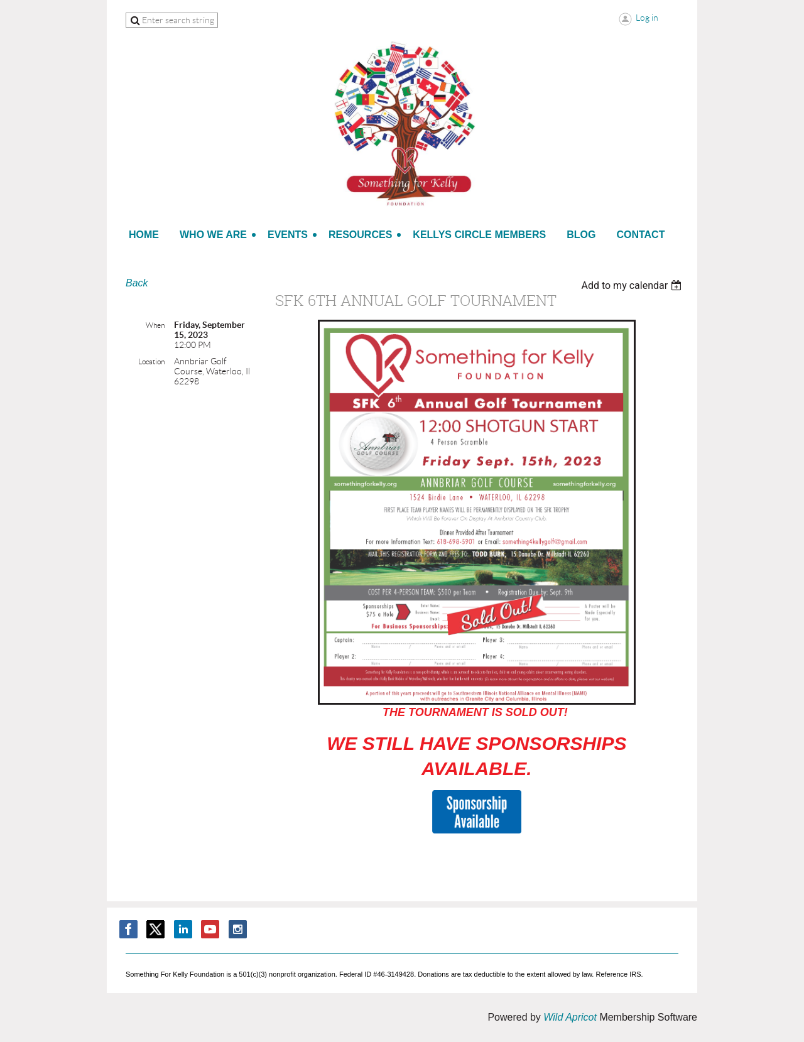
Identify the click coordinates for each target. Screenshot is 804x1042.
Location (151, 361)
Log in (647, 18)
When (155, 325)
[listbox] (633, 285)
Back (137, 283)
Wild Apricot (570, 1017)
